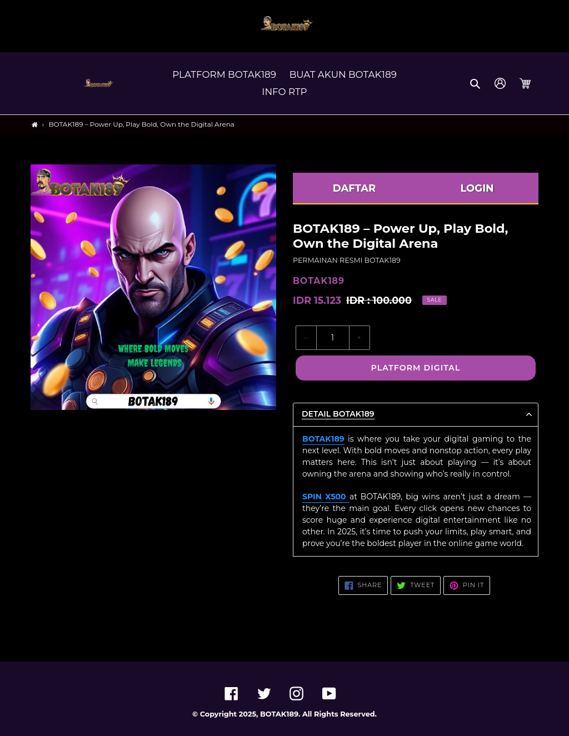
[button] (475, 83)
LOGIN (476, 188)
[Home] (35, 125)
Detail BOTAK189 (338, 414)
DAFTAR (354, 188)
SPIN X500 (326, 497)
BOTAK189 (323, 439)
